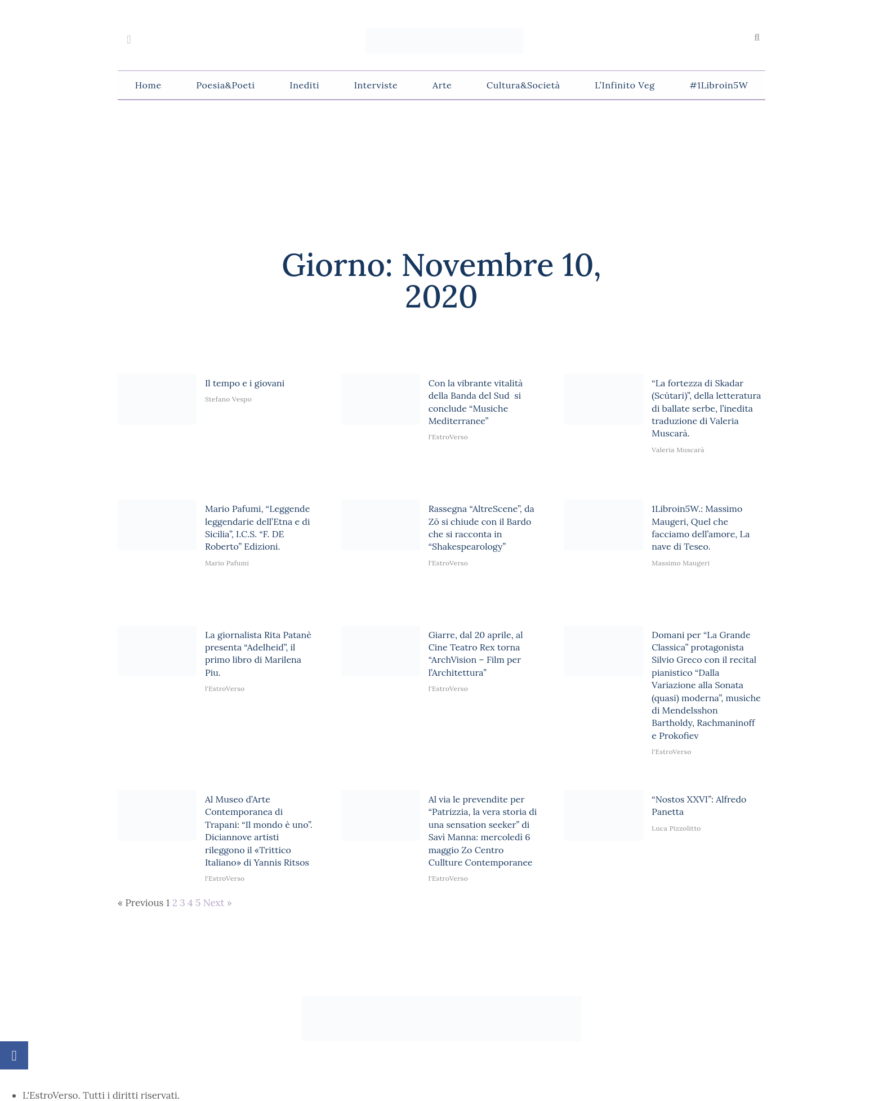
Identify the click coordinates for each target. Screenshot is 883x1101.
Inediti (304, 85)
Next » (217, 903)
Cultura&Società (523, 85)
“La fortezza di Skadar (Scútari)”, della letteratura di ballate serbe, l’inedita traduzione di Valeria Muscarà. (706, 408)
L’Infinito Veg (624, 85)
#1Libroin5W (718, 85)
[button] (756, 37)
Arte (442, 85)
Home (148, 85)
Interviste (376, 85)
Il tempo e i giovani (244, 383)
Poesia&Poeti (225, 85)
